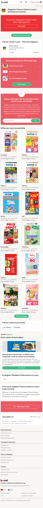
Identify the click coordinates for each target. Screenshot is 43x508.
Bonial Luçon (5, 421)
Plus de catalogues (21, 316)
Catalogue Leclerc (6, 448)
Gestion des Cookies (27, 495)
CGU (2, 495)
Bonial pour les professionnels (9, 472)
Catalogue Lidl (4, 445)
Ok (35, 120)
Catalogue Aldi (5, 462)
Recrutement (4, 474)
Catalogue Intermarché (7, 460)
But (4, 379)
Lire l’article (21, 368)
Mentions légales (5, 493)
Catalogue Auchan (6, 457)
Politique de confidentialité (29, 493)
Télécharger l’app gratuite (8, 438)
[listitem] (11, 145)
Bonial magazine (5, 435)
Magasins (14, 421)
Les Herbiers (7, 327)
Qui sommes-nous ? (6, 433)
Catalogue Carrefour (6, 450)
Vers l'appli (21, 26)
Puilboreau (17, 327)
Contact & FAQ (5, 469)
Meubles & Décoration (25, 421)
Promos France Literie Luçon (21, 35)
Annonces (38, 6)
